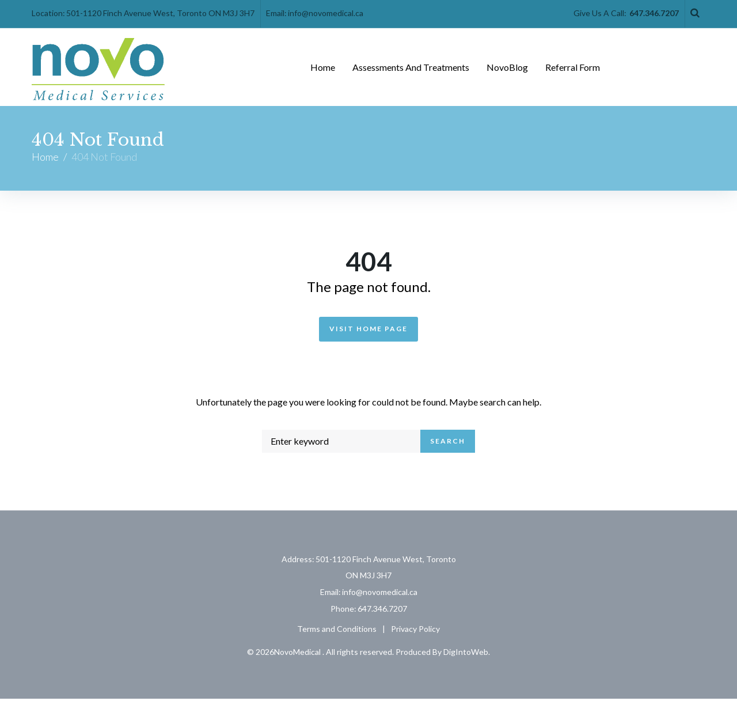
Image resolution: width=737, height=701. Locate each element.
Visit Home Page (368, 330)
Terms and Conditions (337, 630)
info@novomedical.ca (325, 13)
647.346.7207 (654, 13)
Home (45, 158)
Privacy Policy (415, 630)
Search (447, 443)
